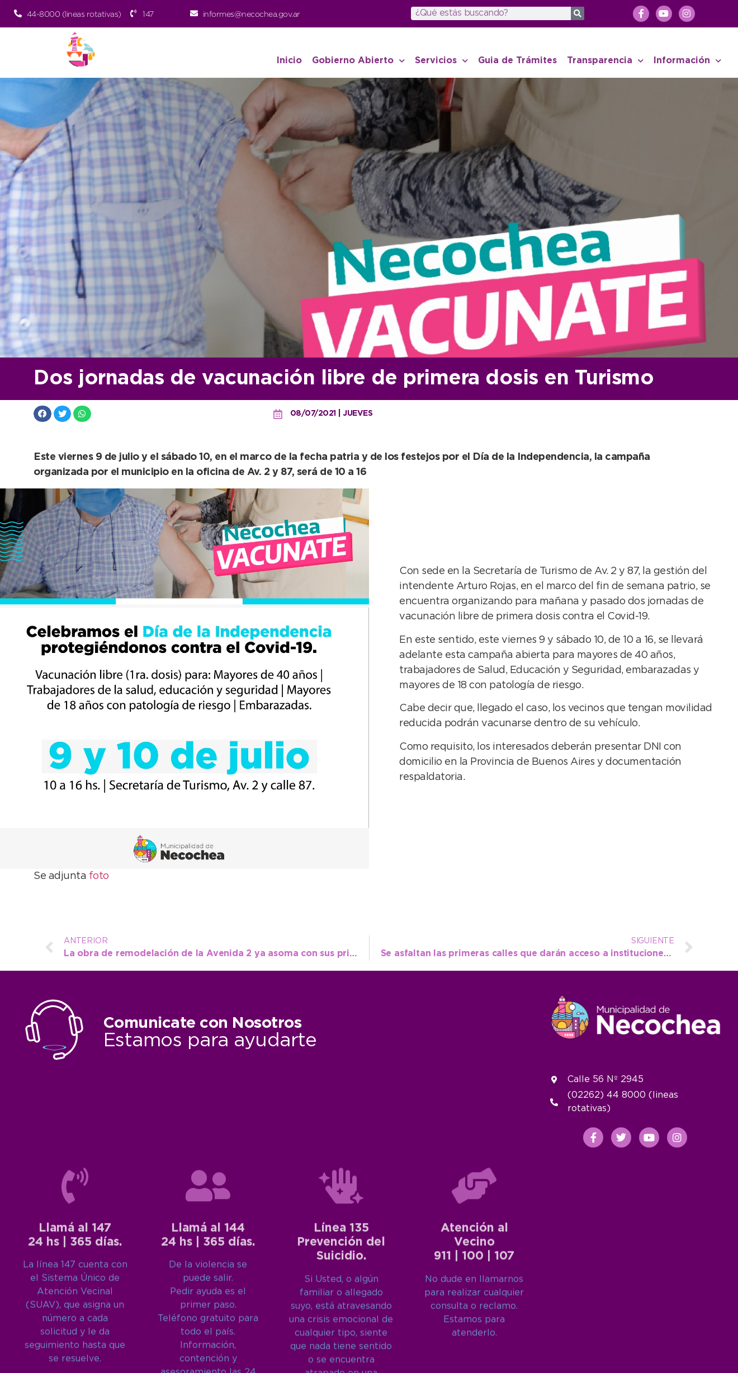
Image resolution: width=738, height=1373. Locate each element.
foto (99, 876)
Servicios (441, 60)
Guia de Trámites (517, 61)
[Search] (577, 13)
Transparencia (605, 60)
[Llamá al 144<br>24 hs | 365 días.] (208, 1333)
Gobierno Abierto (358, 60)
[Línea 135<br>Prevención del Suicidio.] (341, 1333)
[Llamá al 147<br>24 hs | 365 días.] (75, 1333)
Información (687, 60)
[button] (42, 414)
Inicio (289, 61)
